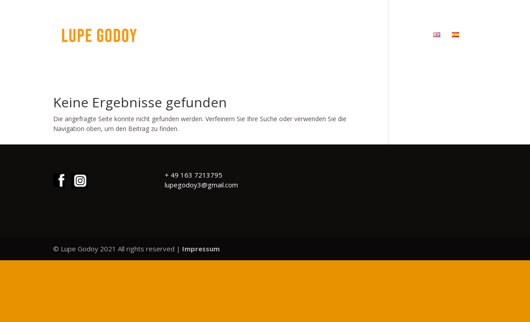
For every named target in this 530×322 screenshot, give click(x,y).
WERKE (312, 35)
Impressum (201, 248)
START (277, 35)
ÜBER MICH (355, 35)
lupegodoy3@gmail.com (201, 184)
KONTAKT (404, 35)
